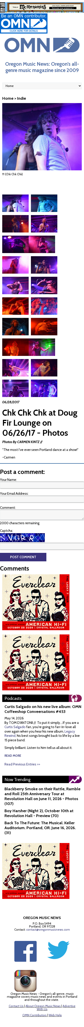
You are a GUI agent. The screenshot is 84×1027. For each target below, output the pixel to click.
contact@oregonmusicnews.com (48, 912)
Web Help (55, 998)
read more (12, 738)
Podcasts (13, 681)
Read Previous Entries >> (22, 747)
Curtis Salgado (15, 710)
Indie (21, 98)
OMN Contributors (34, 998)
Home (7, 98)
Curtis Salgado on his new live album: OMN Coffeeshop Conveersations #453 (42, 692)
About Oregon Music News (43, 988)
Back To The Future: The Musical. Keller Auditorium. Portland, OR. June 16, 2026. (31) (40, 810)
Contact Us (16, 988)
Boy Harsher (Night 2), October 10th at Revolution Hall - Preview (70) (38, 796)
